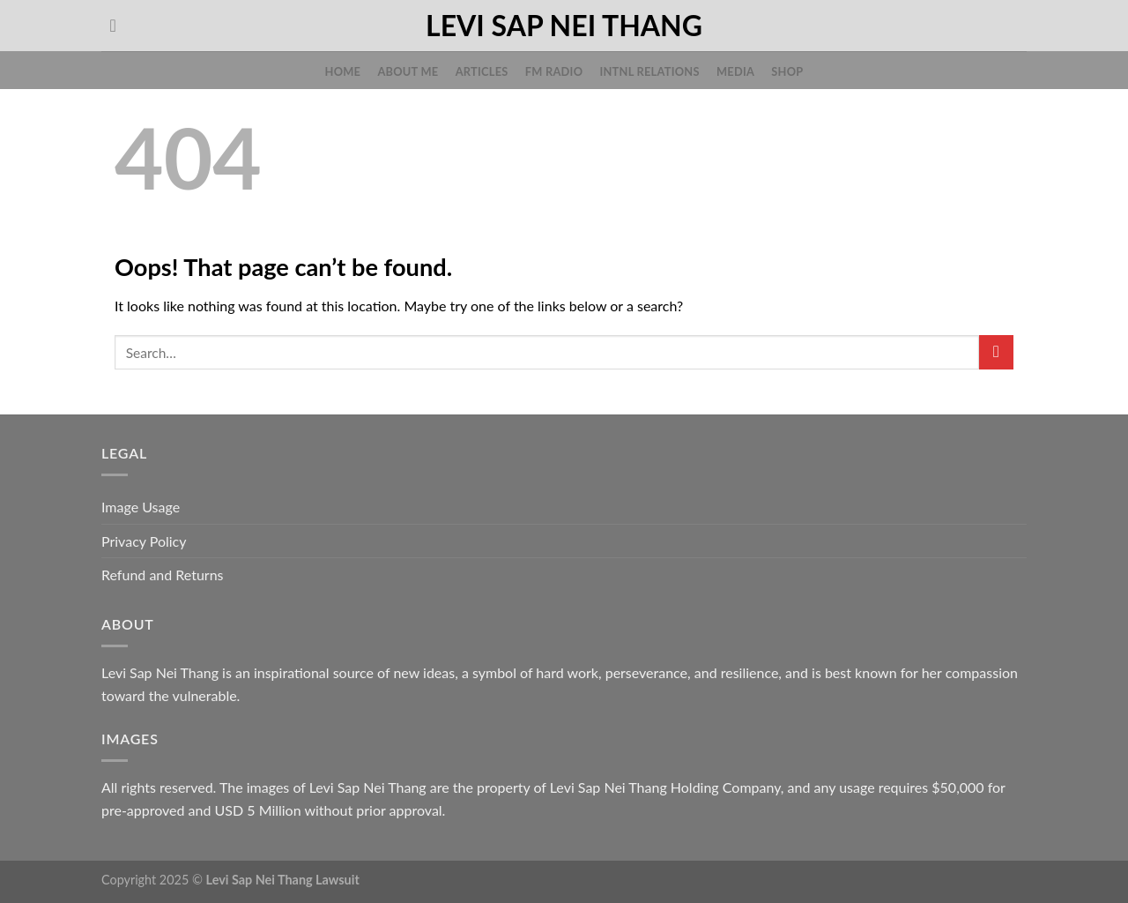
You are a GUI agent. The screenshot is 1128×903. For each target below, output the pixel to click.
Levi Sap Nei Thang (564, 25)
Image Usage (140, 506)
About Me (407, 71)
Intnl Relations (649, 71)
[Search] (118, 25)
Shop (787, 71)
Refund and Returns (162, 574)
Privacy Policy (144, 541)
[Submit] (996, 352)
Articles (482, 71)
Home (343, 71)
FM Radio (554, 71)
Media (735, 71)
